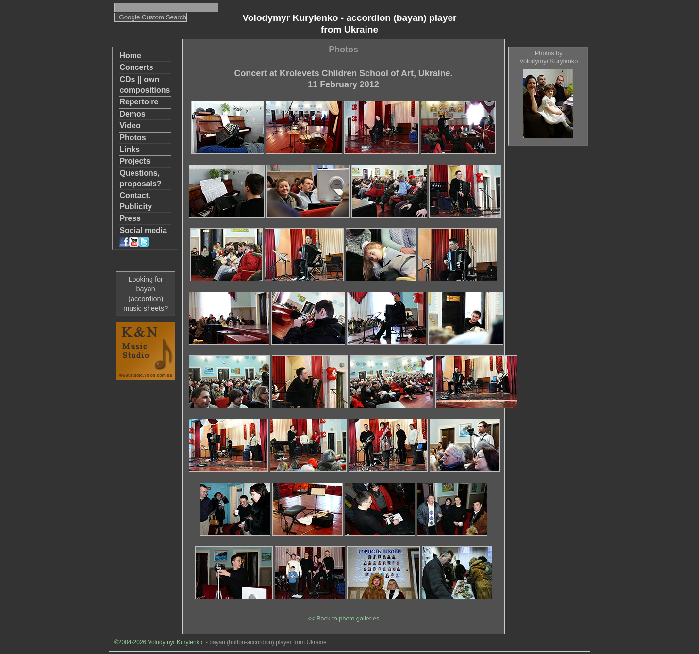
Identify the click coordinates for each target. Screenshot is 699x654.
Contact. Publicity (135, 200)
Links (129, 149)
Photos (132, 138)
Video (129, 125)
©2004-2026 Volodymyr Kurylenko (158, 642)
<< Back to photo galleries (344, 618)
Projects (134, 161)
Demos (132, 114)
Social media (143, 236)
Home (130, 55)
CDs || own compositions (144, 84)
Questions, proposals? (140, 178)
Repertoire (138, 102)
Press (130, 218)
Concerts (136, 67)
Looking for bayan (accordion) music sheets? (145, 293)
